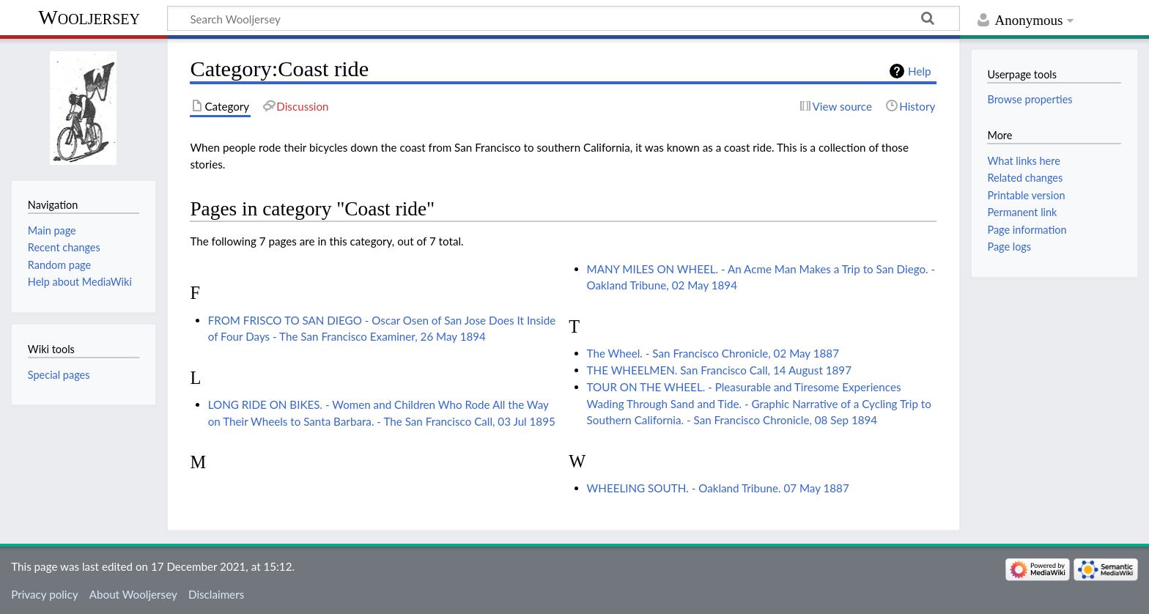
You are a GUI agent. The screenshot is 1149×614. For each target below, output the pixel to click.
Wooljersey (89, 17)
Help (919, 71)
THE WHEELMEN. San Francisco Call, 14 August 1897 (719, 370)
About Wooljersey (133, 594)
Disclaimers (216, 594)
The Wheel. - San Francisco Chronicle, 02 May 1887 (713, 353)
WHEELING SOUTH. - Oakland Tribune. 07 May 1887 (718, 488)
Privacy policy (44, 594)
